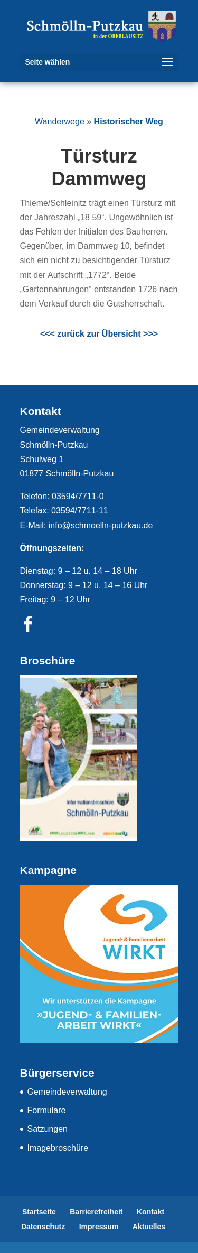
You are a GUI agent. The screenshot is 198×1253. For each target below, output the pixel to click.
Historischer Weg (128, 121)
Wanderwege (59, 121)
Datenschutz (43, 1226)
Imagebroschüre (58, 1147)
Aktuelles (149, 1226)
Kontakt (150, 1211)
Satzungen (47, 1128)
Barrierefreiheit (96, 1211)
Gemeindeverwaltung (67, 1091)
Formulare (46, 1110)
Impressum (99, 1226)
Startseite (39, 1211)
